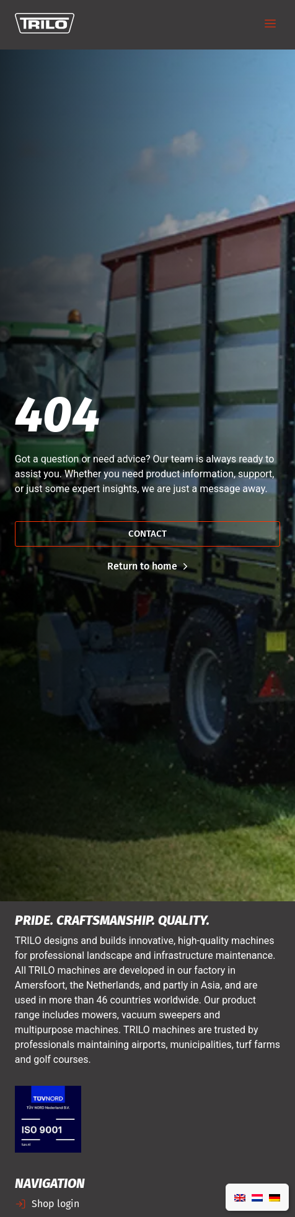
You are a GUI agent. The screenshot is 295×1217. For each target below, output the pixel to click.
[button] (270, 24)
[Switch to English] (240, 1197)
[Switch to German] (274, 1197)
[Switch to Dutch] (257, 1197)
